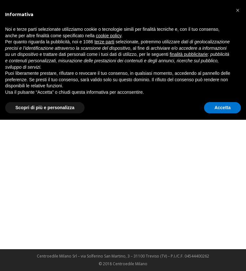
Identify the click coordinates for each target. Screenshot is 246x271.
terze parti (104, 41)
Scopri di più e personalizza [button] (44, 107)
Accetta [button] (222, 107)
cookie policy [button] (108, 35)
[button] (238, 10)
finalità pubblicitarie (189, 54)
